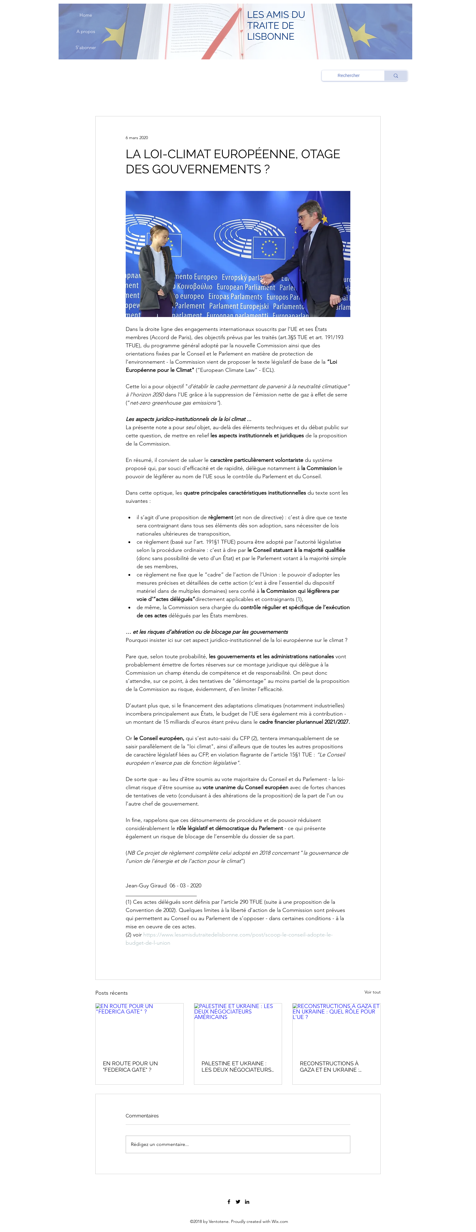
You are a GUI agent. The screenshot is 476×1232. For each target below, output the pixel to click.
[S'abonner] (85, 48)
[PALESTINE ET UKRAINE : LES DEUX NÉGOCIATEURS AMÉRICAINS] (238, 1028)
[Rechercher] (349, 75)
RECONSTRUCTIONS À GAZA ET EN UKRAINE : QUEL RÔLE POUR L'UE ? (332, 1066)
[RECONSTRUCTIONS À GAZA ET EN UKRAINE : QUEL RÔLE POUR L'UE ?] (336, 1028)
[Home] (85, 15)
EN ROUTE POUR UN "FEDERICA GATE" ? (130, 1066)
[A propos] (85, 31)
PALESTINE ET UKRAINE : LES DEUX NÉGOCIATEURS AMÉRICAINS (236, 1066)
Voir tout (373, 992)
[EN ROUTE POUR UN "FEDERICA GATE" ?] (139, 1028)
